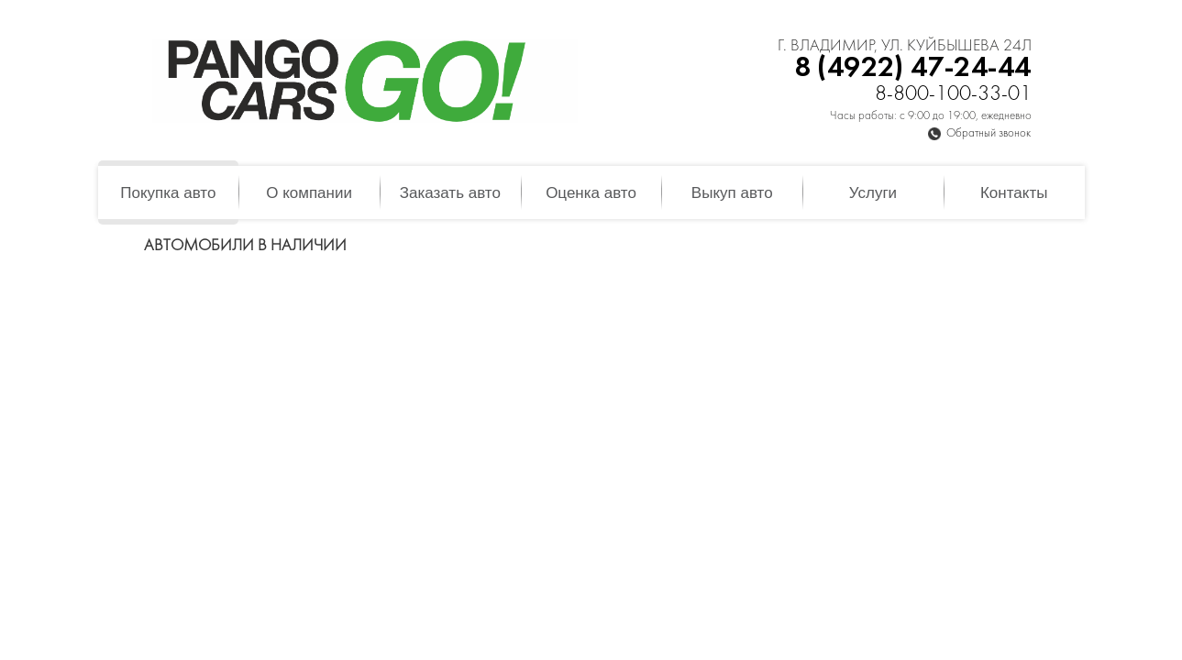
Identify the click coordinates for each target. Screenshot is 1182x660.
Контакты (1013, 193)
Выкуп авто (732, 193)
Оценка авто (591, 193)
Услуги (873, 193)
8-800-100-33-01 (953, 94)
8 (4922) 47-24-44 (913, 68)
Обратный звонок (988, 133)
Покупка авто (167, 193)
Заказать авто (450, 193)
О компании (309, 193)
